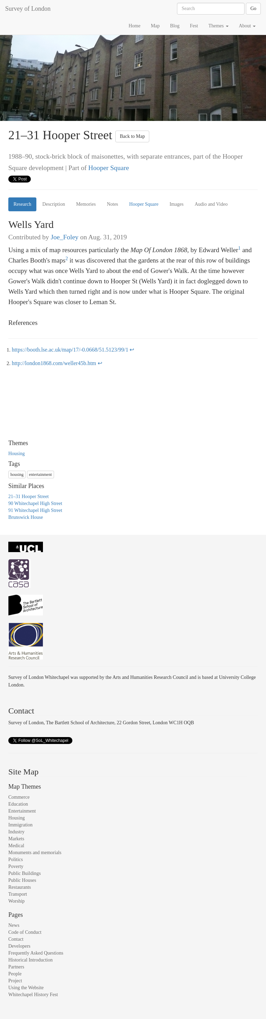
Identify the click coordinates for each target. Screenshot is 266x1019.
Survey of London (28, 8)
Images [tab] (176, 204)
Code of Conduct (25, 932)
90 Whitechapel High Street (35, 503)
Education (18, 804)
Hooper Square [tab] (143, 204)
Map (155, 25)
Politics (15, 859)
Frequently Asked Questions (35, 953)
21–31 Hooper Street (28, 496)
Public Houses (22, 880)
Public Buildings (24, 873)
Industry (16, 831)
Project (15, 980)
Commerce (18, 797)
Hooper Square (108, 167)
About (247, 25)
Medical (16, 845)
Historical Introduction (30, 960)
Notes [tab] (112, 204)
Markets (16, 838)
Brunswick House (25, 517)
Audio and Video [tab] (211, 204)
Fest (194, 25)
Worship (16, 901)
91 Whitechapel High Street (35, 510)
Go (253, 8)
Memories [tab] (86, 204)
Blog (174, 25)
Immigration (20, 824)
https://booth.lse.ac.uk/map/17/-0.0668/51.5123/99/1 (70, 350)
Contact (16, 939)
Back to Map (132, 136)
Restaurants (19, 887)
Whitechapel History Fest (33, 994)
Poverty (16, 866)
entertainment (40, 474)
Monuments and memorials (34, 852)
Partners (16, 966)
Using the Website (26, 987)
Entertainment (22, 811)
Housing (16, 453)
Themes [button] (219, 25)
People (14, 973)
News (13, 925)
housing (17, 474)
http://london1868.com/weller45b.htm (54, 363)
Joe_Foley (64, 237)
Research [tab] (22, 204)
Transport (17, 894)
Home (134, 25)
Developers (19, 946)
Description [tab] (53, 204)
